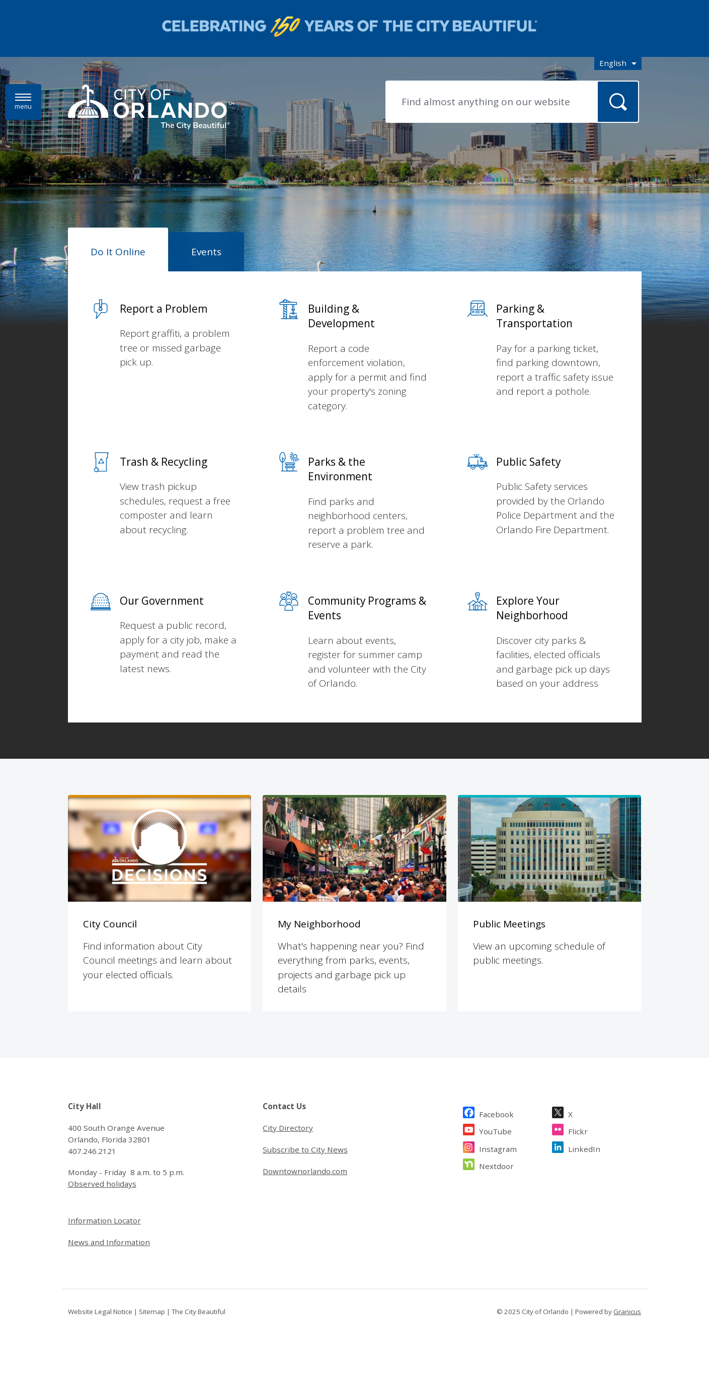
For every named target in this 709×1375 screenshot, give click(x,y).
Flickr (578, 1130)
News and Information (109, 1242)
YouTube (495, 1130)
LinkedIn (584, 1147)
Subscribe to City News (305, 1149)
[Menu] (23, 102)
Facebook (496, 1113)
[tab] (118, 250)
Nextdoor (496, 1165)
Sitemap (152, 1311)
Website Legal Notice (100, 1311)
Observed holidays (102, 1184)
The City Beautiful (198, 1311)
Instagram (498, 1147)
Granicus (627, 1311)
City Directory (288, 1128)
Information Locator (104, 1220)
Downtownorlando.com (305, 1171)
